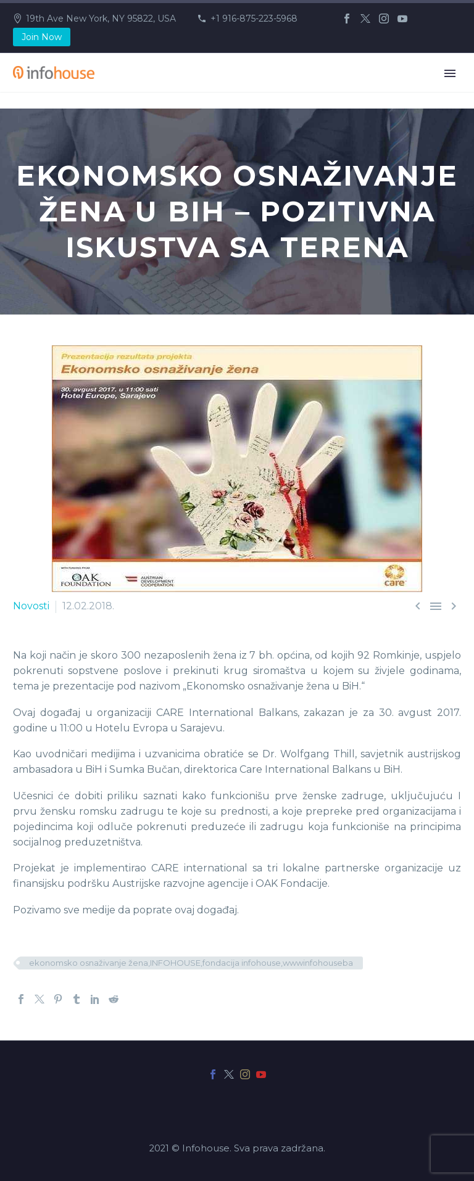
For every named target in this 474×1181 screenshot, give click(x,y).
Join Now (42, 37)
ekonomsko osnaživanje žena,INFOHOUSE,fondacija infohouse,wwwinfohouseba (191, 963)
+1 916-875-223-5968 (253, 18)
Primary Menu (449, 73)
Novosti (31, 606)
